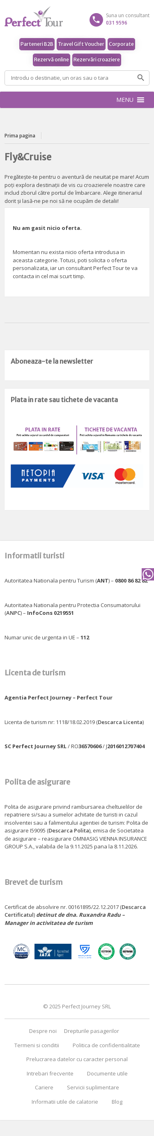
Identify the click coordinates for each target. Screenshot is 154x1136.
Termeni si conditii (36, 1045)
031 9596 (116, 22)
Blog (117, 1101)
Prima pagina (20, 135)
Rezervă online (51, 59)
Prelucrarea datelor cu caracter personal (77, 1059)
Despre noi (43, 1031)
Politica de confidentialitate (106, 1045)
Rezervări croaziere (97, 59)
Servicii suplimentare (93, 1087)
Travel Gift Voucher (81, 44)
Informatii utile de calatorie (65, 1101)
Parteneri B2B (37, 44)
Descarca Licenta (120, 722)
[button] (124, 100)
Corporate (121, 44)
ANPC (13, 612)
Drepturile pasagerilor (91, 1031)
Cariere (44, 1087)
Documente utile (107, 1073)
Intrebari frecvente (50, 1073)
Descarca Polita (68, 830)
